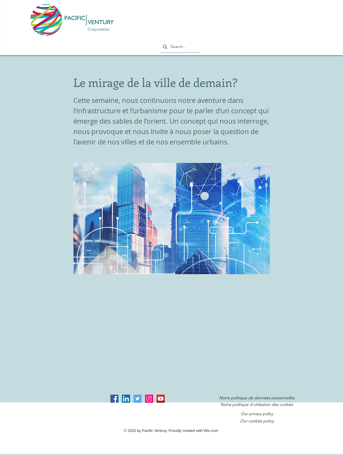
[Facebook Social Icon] (114, 399)
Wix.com (211, 430)
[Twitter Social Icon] (138, 399)
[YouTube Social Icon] (161, 399)
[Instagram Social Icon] (149, 399)
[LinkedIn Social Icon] (126, 399)
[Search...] (179, 46)
